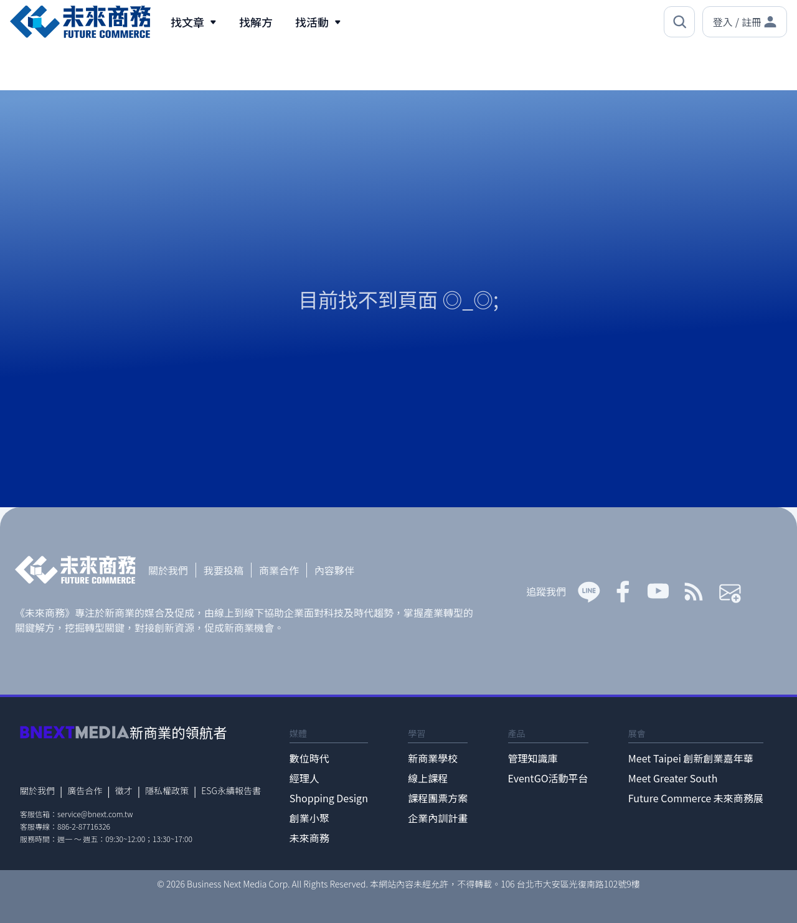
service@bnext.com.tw (95, 813)
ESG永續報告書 (231, 790)
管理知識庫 (533, 758)
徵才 (124, 790)
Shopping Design (329, 797)
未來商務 (309, 837)
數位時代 (309, 758)
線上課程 (428, 778)
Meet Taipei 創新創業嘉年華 (690, 758)
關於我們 (168, 570)
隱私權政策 (167, 790)
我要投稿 (223, 570)
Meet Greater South (672, 778)
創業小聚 (309, 817)
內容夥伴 (334, 570)
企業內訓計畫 (438, 817)
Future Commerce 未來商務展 (695, 797)
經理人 (304, 778)
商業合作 (279, 570)
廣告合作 (84, 790)
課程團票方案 (438, 797)
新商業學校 (433, 758)
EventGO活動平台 (548, 778)
